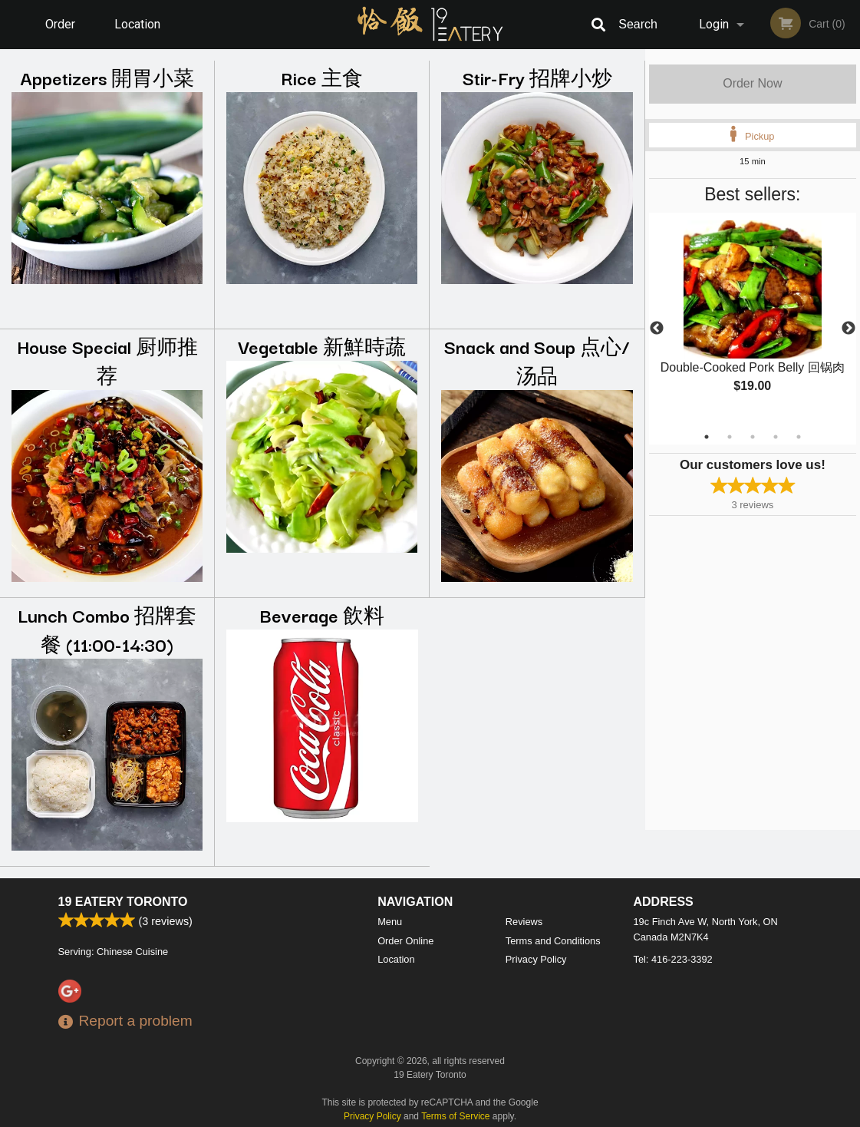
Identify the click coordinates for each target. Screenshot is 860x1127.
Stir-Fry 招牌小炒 (537, 77)
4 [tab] (775, 437)
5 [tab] (798, 437)
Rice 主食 (322, 77)
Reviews (524, 921)
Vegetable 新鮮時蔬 (322, 346)
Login (714, 24)
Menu (389, 921)
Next (848, 328)
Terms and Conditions (553, 941)
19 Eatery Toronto (123, 901)
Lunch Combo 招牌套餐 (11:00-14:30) (107, 629)
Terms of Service (455, 1116)
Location (137, 24)
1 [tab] (706, 437)
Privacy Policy (536, 959)
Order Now (752, 83)
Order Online (62, 33)
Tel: (673, 959)
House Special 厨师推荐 (107, 360)
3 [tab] (752, 437)
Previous (656, 328)
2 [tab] (729, 437)
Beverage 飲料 (322, 614)
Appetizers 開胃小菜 (107, 77)
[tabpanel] (752, 319)
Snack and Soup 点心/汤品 (537, 360)
